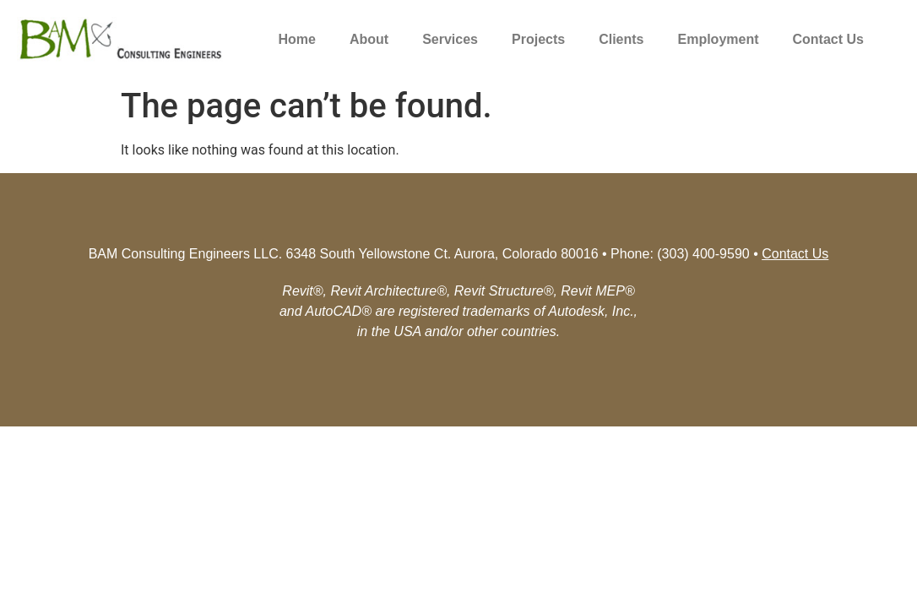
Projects (538, 39)
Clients (621, 39)
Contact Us (828, 39)
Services (450, 39)
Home (297, 39)
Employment (718, 39)
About (369, 39)
